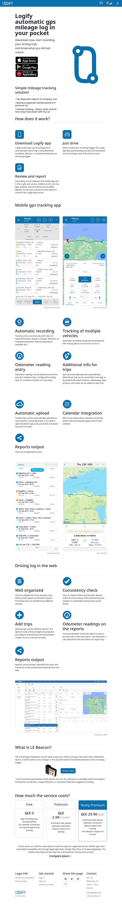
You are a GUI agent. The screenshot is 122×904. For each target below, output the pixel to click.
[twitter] (72, 878)
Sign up (42, 881)
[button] (101, 3)
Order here (68, 770)
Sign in (42, 877)
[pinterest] (78, 878)
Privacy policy (21, 881)
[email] (65, 884)
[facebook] (65, 878)
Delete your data (46, 884)
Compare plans (59, 856)
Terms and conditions (24, 877)
